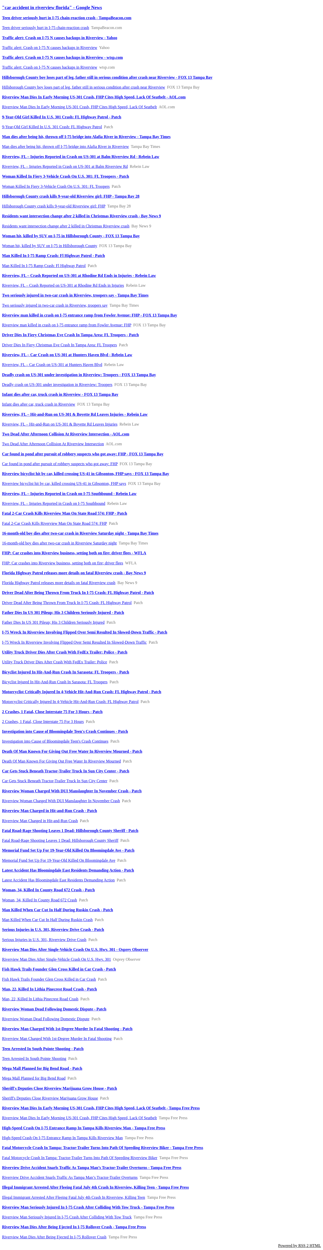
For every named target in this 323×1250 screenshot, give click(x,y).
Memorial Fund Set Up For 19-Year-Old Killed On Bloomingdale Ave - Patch (68, 850)
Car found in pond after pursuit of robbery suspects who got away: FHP (60, 464)
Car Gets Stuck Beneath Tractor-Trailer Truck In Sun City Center (54, 781)
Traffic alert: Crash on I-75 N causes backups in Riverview (49, 47)
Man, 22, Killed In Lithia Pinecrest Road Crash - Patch (49, 989)
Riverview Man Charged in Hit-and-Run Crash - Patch (49, 811)
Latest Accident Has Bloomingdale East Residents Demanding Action (58, 880)
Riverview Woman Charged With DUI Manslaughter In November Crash (61, 801)
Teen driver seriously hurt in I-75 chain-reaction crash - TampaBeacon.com (66, 18)
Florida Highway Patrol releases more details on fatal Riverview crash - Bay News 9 (74, 573)
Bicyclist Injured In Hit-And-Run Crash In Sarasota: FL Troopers (54, 682)
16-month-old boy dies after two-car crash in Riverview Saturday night (59, 543)
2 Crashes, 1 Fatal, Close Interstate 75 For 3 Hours (43, 721)
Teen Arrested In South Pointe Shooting (34, 1058)
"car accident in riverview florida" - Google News (52, 7)
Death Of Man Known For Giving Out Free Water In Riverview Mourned (61, 761)
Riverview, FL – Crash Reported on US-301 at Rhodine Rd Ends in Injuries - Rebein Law (79, 275)
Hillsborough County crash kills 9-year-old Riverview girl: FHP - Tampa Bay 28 (70, 196)
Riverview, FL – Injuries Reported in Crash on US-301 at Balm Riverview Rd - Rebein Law (80, 156)
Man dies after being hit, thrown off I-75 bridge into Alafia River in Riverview (65, 146)
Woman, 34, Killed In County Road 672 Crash (39, 900)
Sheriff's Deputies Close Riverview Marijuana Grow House (50, 1098)
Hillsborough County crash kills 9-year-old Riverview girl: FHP (53, 206)
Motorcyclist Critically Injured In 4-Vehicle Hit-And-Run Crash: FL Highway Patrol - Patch (81, 692)
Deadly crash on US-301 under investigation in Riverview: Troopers (57, 384)
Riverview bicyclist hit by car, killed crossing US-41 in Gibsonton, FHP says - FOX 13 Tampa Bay (85, 474)
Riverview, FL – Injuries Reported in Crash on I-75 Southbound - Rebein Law (69, 493)
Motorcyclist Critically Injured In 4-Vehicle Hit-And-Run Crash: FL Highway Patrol (70, 701)
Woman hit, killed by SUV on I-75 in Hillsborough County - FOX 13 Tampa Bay (71, 236)
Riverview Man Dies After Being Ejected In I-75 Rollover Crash (54, 1237)
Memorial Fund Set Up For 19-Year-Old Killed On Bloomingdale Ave (58, 860)
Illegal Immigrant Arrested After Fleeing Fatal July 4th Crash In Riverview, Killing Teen (73, 1197)
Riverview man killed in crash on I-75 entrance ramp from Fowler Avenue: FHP (66, 325)
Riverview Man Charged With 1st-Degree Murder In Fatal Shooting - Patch (67, 1029)
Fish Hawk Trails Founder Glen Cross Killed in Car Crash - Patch (59, 969)
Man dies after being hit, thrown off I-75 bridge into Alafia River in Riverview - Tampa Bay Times (86, 137)
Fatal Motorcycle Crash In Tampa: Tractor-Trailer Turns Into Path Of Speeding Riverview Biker (79, 1158)
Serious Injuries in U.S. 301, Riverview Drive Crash (44, 940)
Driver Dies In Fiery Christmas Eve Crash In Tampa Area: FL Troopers (59, 345)
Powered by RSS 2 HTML (299, 1245)
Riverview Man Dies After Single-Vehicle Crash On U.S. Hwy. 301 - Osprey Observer (75, 949)
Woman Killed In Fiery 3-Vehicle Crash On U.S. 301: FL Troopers (56, 186)
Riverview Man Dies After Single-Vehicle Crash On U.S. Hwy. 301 (56, 959)
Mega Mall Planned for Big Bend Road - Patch (42, 1068)
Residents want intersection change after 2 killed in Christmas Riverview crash (65, 226)
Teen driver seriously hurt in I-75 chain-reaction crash (45, 27)
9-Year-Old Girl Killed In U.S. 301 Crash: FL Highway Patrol (52, 127)
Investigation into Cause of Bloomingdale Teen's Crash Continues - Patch (65, 731)
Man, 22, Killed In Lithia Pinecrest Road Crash (40, 999)
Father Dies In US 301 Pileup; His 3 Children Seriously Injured (53, 622)
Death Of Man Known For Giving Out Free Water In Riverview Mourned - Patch (72, 751)
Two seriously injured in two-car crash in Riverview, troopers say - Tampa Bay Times (75, 295)
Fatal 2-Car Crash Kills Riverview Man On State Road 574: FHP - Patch (64, 513)
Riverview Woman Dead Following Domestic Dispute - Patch (54, 1009)
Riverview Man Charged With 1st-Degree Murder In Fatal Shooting (57, 1038)
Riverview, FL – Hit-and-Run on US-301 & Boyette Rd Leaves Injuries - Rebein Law (75, 414)
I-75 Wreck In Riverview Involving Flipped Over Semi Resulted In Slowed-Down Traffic (74, 642)
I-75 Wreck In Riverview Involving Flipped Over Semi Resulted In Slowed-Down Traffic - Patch (84, 632)
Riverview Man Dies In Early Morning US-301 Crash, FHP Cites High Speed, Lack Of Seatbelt (79, 107)
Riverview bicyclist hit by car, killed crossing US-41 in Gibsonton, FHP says (64, 483)
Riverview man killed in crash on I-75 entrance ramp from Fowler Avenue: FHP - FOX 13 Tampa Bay (89, 315)
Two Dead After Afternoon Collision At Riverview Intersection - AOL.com (65, 434)
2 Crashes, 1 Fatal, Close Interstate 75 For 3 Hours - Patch (52, 712)
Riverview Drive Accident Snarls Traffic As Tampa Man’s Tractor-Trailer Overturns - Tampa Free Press (91, 1167)
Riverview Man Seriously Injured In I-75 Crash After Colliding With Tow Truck (67, 1217)
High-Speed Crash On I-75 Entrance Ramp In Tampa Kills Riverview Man (62, 1138)
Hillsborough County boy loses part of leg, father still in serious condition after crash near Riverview (83, 87)
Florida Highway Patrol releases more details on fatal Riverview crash (58, 583)
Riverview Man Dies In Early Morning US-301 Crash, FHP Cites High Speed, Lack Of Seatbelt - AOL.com (94, 97)
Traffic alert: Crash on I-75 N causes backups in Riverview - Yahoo (59, 38)
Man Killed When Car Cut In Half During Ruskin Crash (47, 920)
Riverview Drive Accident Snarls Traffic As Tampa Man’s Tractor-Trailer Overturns (70, 1177)
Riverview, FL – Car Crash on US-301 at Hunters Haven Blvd (52, 364)
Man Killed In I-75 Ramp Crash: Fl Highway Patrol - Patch (53, 255)
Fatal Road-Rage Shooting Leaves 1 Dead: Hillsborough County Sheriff (60, 840)
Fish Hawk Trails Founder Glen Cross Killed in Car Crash (49, 979)
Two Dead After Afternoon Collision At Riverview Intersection (53, 444)
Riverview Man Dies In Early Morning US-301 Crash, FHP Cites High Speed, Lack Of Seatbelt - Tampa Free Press (101, 1108)
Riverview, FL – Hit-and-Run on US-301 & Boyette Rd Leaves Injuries (59, 424)
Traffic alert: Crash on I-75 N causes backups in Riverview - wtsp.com (62, 57)
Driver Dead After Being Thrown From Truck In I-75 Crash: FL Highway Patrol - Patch (78, 592)
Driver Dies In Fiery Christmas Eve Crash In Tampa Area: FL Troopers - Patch (70, 335)
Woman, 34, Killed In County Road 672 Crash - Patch (48, 890)
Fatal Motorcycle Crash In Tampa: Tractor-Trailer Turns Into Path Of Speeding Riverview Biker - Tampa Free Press (102, 1147)
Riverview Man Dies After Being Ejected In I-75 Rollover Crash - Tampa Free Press (74, 1227)
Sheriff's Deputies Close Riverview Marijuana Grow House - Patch (59, 1088)
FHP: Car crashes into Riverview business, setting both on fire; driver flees (62, 563)
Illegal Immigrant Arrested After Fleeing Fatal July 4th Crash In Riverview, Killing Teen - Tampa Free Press (95, 1187)
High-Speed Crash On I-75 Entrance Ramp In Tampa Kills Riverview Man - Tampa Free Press (83, 1128)
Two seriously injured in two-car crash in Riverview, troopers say (54, 305)
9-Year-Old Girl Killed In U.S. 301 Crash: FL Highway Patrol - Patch (61, 117)
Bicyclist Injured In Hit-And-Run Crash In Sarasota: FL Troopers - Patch (65, 672)
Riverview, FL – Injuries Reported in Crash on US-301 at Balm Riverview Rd (65, 166)
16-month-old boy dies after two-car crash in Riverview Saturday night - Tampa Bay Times (80, 533)
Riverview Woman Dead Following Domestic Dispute (45, 1019)
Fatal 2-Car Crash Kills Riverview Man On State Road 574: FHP (54, 523)
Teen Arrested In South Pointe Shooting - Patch (43, 1049)
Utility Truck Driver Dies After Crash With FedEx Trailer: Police (54, 662)
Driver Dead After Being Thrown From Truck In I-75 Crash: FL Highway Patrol (67, 603)
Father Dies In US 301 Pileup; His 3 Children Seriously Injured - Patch (63, 612)
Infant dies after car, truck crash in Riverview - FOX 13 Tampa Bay (60, 394)
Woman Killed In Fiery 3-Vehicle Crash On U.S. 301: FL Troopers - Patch (65, 176)
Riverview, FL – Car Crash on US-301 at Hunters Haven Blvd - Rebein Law (67, 355)
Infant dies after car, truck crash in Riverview (38, 404)
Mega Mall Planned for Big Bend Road (34, 1078)
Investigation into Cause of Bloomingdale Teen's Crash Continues (55, 741)
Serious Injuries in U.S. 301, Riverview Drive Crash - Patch (53, 929)
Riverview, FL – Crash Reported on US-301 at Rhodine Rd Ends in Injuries (63, 285)
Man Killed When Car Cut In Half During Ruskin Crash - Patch (57, 910)
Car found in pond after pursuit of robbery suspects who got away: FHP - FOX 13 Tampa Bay (83, 454)
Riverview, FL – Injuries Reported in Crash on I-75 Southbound (53, 503)
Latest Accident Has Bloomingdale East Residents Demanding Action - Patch (68, 870)
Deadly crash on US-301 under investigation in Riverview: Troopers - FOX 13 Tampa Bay (79, 375)
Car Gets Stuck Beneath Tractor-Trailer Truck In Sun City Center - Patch (65, 771)
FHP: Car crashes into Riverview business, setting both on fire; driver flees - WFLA (74, 553)
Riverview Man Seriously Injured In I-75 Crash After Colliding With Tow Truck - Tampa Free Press (88, 1207)
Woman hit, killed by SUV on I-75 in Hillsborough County (49, 246)
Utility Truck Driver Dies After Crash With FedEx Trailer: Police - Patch (64, 652)
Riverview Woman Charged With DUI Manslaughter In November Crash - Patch (72, 791)
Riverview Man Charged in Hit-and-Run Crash (40, 821)
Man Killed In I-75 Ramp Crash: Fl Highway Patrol (44, 266)
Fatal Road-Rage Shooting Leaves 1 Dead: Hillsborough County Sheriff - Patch (70, 830)
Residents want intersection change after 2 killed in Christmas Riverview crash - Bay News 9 (81, 216)
